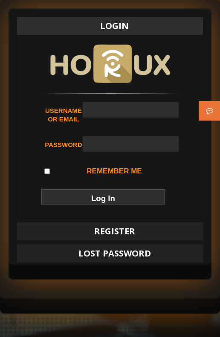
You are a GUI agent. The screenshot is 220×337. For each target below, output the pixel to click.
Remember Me (93, 171)
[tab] (110, 26)
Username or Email (63, 115)
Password (63, 144)
